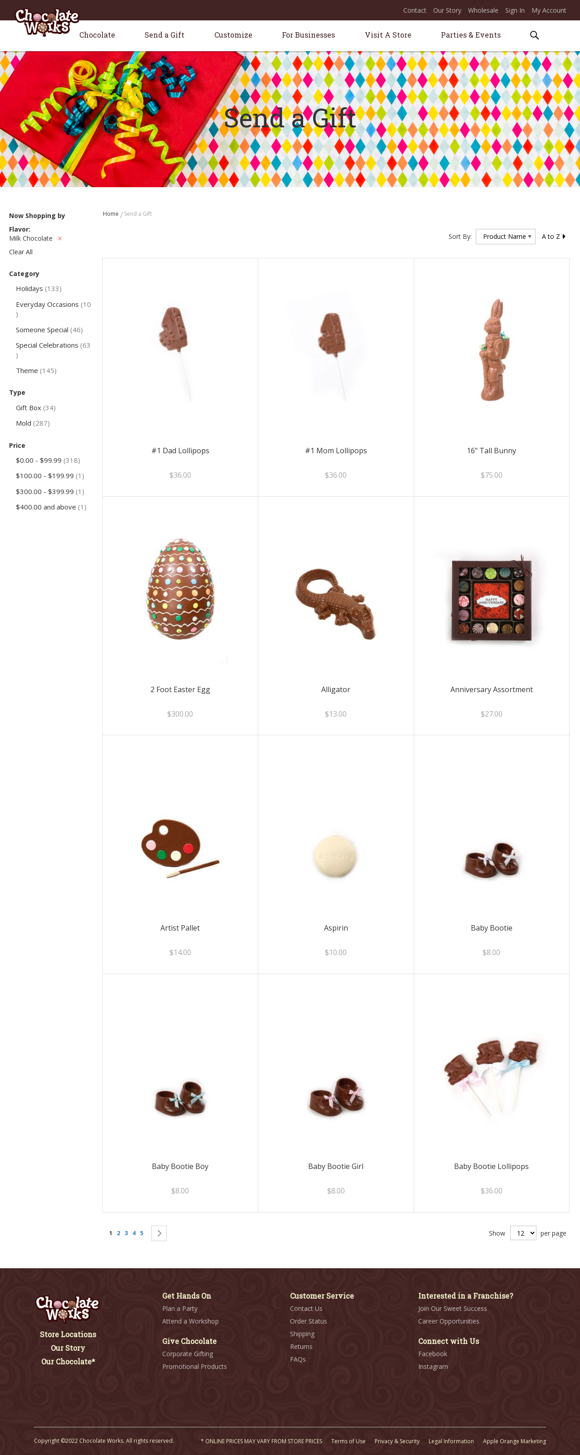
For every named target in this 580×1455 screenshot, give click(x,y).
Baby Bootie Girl (335, 1166)
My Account (549, 10)
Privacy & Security (397, 1441)
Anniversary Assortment (491, 689)
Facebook (432, 1353)
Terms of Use (348, 1441)
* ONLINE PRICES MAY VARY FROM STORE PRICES (261, 1441)
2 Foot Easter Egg (180, 689)
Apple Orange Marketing (514, 1441)
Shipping (302, 1333)
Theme (36, 370)
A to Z (554, 236)
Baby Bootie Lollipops (491, 1166)
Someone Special (49, 329)
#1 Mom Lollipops (336, 451)
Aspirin (336, 928)
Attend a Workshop (190, 1321)
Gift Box (36, 407)
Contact (414, 10)
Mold (33, 422)
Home (111, 214)
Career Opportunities (448, 1321)
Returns (301, 1346)
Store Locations (68, 1334)
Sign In (515, 10)
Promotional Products (194, 1366)
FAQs (298, 1359)
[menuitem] (97, 34)
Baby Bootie (491, 928)
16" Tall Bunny (491, 451)
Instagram (433, 1366)
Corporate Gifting (187, 1353)
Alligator (335, 689)
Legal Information (451, 1441)
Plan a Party (180, 1308)
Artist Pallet (180, 928)
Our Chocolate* (68, 1361)
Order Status (308, 1321)
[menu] (290, 36)
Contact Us (306, 1308)
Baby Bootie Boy (180, 1166)
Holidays (39, 288)
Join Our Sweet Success (452, 1308)
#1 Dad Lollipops (180, 451)
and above (51, 506)
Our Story (447, 10)
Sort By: (460, 236)
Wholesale (483, 10)
